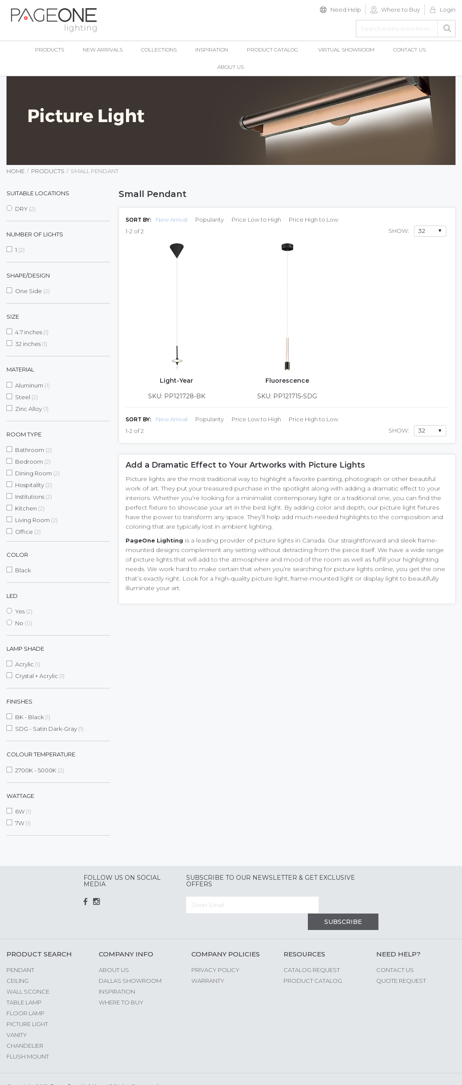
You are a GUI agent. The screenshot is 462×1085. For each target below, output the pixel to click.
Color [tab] (17, 554)
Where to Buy (400, 9)
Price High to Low (313, 219)
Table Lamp (24, 985)
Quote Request (401, 963)
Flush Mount (27, 1039)
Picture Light (27, 1007)
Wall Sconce (27, 974)
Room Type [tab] (24, 434)
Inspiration (117, 974)
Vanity (16, 1017)
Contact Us (395, 952)
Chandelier (24, 1028)
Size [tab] (12, 316)
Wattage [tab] (20, 795)
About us (114, 952)
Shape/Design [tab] (28, 275)
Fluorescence (287, 380)
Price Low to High (256, 219)
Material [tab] (20, 369)
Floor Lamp (25, 996)
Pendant (20, 952)
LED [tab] (12, 595)
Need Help (345, 9)
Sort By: (138, 219)
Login (448, 9)
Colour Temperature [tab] (40, 754)
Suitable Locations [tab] (37, 193)
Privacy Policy (215, 952)
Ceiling (17, 963)
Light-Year (176, 380)
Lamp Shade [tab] (25, 648)
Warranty (207, 963)
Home (15, 171)
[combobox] (406, 28)
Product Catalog (313, 963)
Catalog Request (312, 952)
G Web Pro (440, 1070)
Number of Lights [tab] (34, 234)
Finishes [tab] (19, 701)
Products (48, 171)
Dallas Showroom (130, 963)
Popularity (209, 219)
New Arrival (171, 219)
